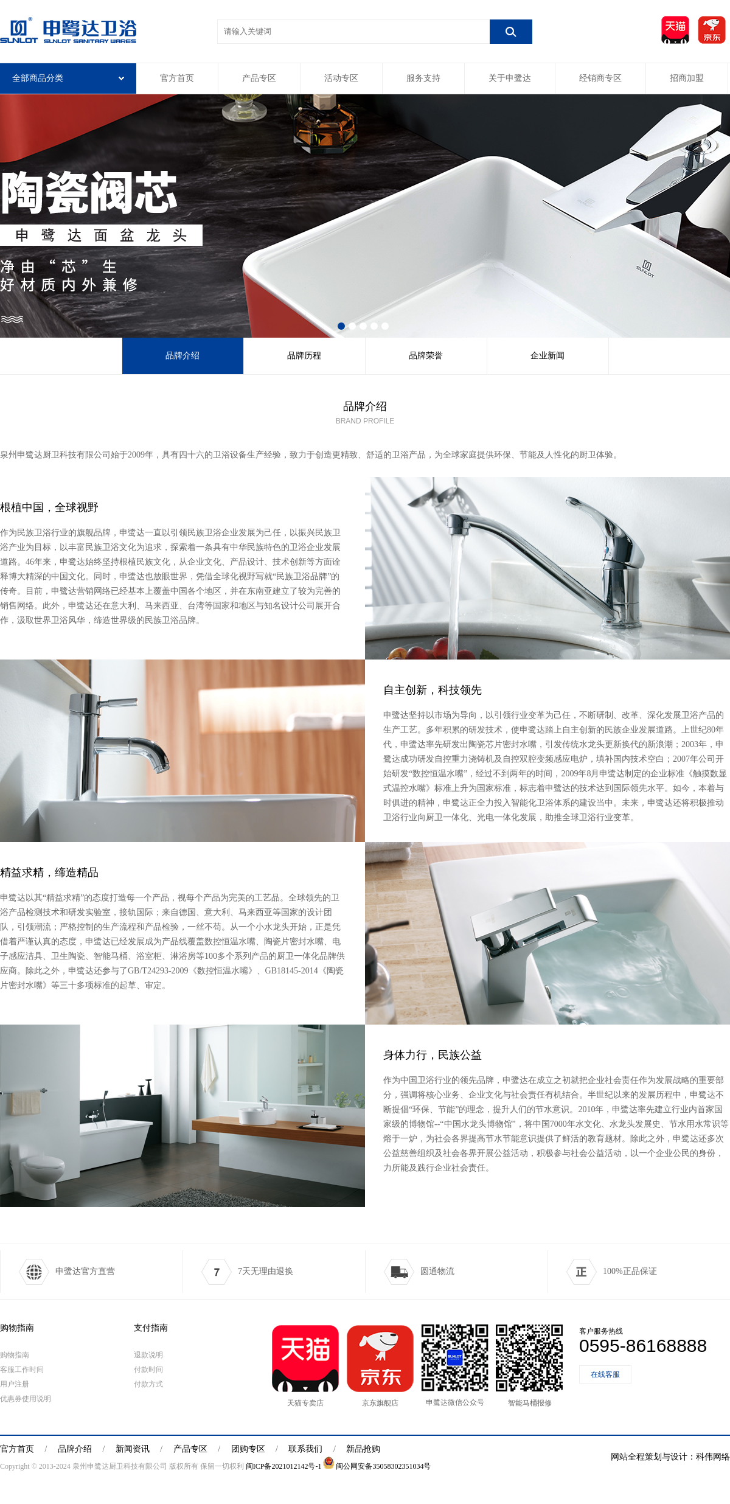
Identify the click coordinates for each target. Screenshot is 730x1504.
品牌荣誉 (426, 355)
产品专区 (259, 78)
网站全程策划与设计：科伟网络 (670, 1456)
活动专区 (341, 78)
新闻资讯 (133, 1449)
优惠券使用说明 (25, 1398)
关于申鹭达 (509, 78)
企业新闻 (547, 355)
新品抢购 (363, 1449)
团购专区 (248, 1449)
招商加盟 (687, 78)
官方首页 (177, 78)
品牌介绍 (182, 355)
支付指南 (151, 1327)
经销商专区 (600, 78)
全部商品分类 (68, 78)
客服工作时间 (22, 1369)
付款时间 (148, 1369)
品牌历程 (304, 355)
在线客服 (605, 1374)
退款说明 (148, 1355)
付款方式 (148, 1384)
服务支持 (423, 78)
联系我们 (305, 1449)
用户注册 (14, 1384)
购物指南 (17, 1327)
